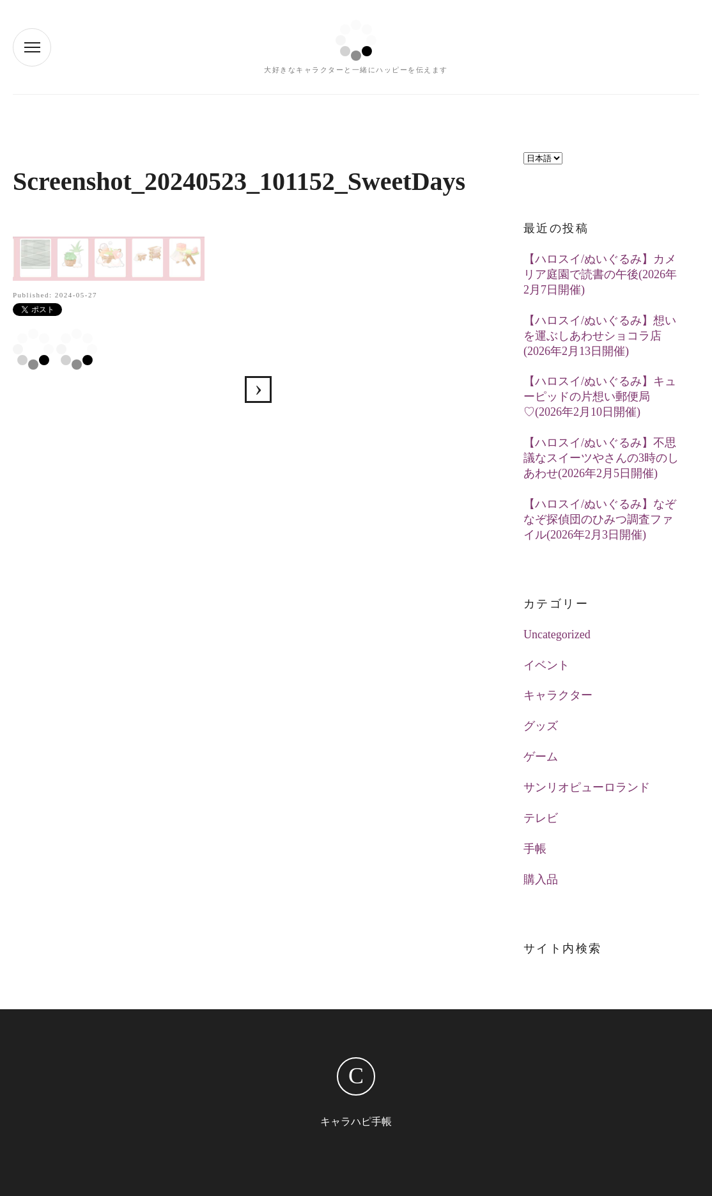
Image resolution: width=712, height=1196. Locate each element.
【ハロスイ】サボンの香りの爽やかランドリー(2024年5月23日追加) (258, 389)
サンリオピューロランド (586, 787)
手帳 (534, 848)
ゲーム (540, 756)
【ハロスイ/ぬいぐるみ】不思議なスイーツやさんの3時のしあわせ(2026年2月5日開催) (601, 458)
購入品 (540, 879)
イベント (546, 665)
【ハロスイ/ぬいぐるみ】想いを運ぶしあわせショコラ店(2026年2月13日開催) (599, 336)
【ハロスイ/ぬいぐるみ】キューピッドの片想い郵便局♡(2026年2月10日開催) (599, 396)
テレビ (540, 818)
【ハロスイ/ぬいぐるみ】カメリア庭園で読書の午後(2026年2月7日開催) (600, 274)
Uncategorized (557, 634)
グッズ (540, 726)
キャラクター (557, 695)
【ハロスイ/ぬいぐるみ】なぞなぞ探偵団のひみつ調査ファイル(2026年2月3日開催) (599, 519)
